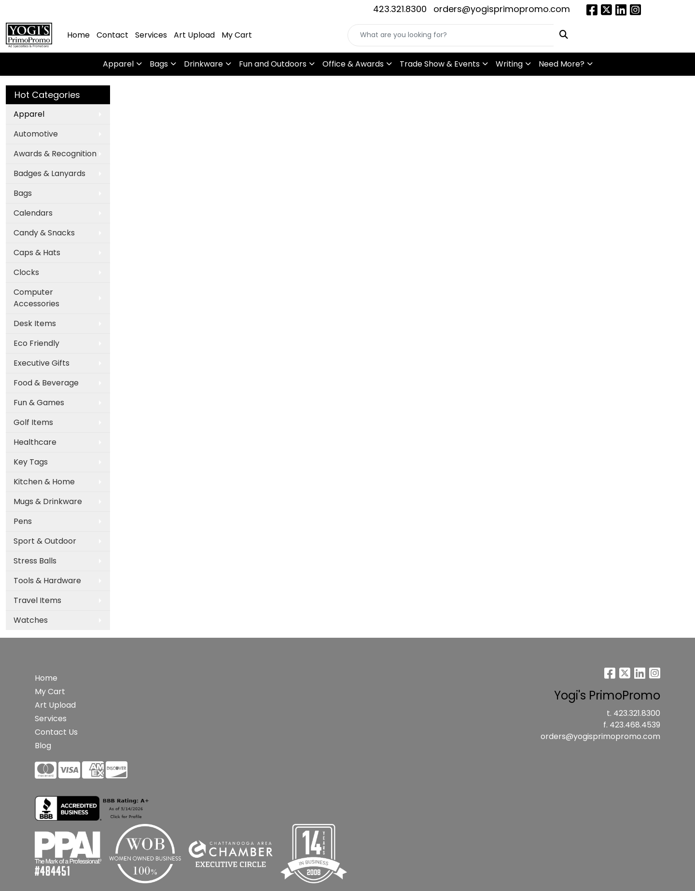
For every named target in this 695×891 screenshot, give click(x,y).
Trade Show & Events (440, 63)
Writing (509, 63)
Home (78, 35)
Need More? (561, 63)
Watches (31, 620)
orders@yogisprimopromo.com (501, 9)
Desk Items (35, 323)
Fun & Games (39, 402)
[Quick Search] (451, 35)
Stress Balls (35, 560)
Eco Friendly (36, 343)
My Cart (237, 35)
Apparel (118, 63)
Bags (159, 63)
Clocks (26, 272)
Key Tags (31, 461)
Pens (23, 521)
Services (151, 35)
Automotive (36, 133)
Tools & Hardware (47, 580)
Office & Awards (353, 63)
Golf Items (33, 422)
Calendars (33, 213)
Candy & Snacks (44, 232)
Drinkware (203, 63)
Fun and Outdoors (272, 63)
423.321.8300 (400, 9)
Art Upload (194, 35)
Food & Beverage (46, 382)
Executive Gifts (42, 363)
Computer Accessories (36, 298)
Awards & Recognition (55, 153)
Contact (112, 35)
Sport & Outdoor (45, 541)
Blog (43, 745)
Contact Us (56, 732)
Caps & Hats (37, 252)
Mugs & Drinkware (48, 501)
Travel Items (37, 600)
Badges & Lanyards (49, 173)
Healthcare (35, 442)
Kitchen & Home (44, 481)
